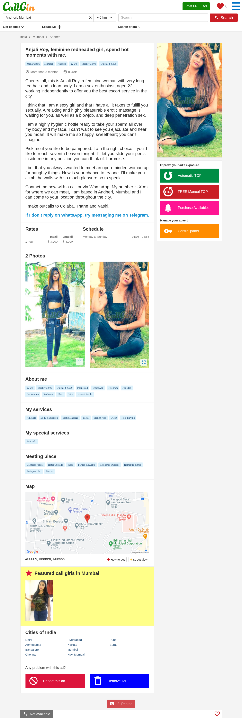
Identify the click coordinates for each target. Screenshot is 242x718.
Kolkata (72, 644)
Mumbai (72, 649)
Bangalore (32, 649)
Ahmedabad (33, 644)
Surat (113, 644)
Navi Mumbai (76, 654)
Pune (113, 639)
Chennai (30, 654)
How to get (116, 559)
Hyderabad (74, 639)
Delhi (28, 639)
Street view (139, 559)
